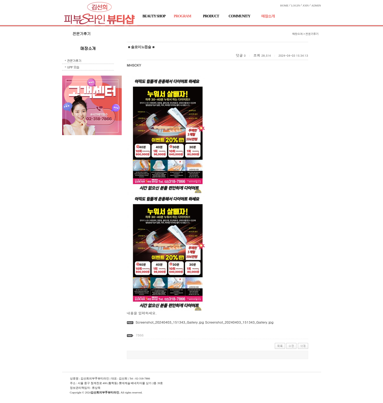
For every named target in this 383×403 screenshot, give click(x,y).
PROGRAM (182, 16)
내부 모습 (73, 67)
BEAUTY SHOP (153, 16)
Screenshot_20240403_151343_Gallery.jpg (169, 322)
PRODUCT (211, 16)
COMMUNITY (239, 16)
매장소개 (268, 16)
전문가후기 (74, 60)
